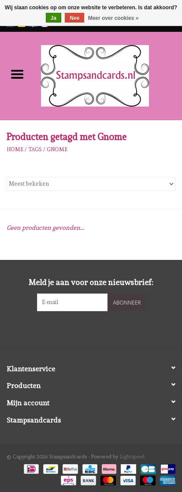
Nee (74, 18)
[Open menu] (17, 74)
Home (15, 149)
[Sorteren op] (91, 184)
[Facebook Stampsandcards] (83, 329)
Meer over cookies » (113, 18)
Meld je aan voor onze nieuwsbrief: (91, 282)
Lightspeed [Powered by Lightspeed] (132, 457)
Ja (53, 18)
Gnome (57, 149)
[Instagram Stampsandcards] (99, 329)
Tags (35, 149)
